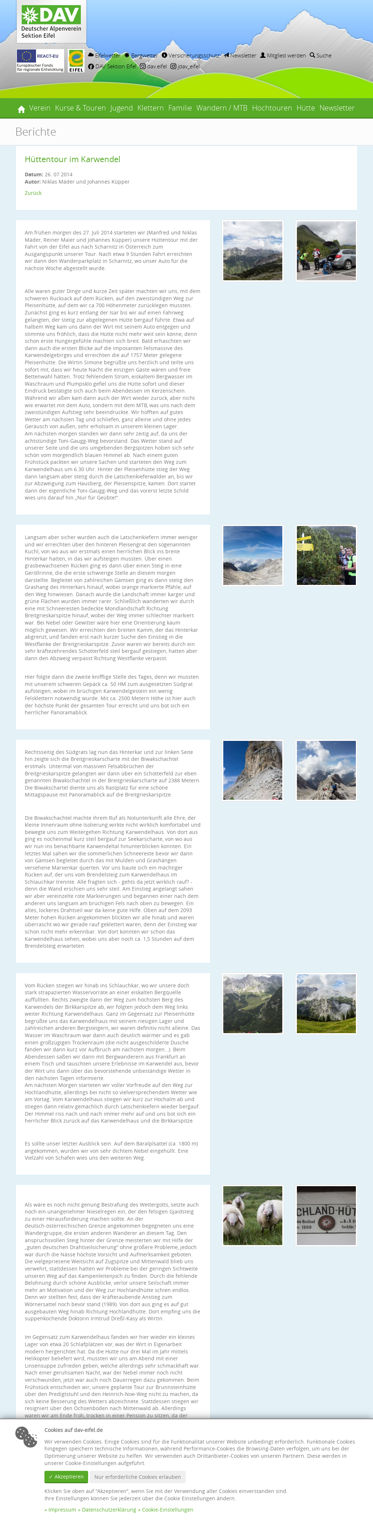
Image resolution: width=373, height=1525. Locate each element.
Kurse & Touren (80, 108)
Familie (180, 108)
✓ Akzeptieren (66, 1476)
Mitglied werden (283, 55)
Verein (40, 108)
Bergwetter (141, 55)
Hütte (306, 108)
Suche (320, 55)
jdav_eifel (185, 66)
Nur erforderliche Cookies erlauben (137, 1476)
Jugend (121, 108)
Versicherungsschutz (191, 55)
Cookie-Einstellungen (167, 1509)
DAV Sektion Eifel (112, 66)
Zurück (33, 192)
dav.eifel (153, 66)
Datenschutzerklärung (109, 1509)
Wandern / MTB (222, 108)
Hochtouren (272, 108)
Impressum (62, 1509)
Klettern (150, 108)
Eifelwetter (104, 55)
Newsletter (239, 55)
